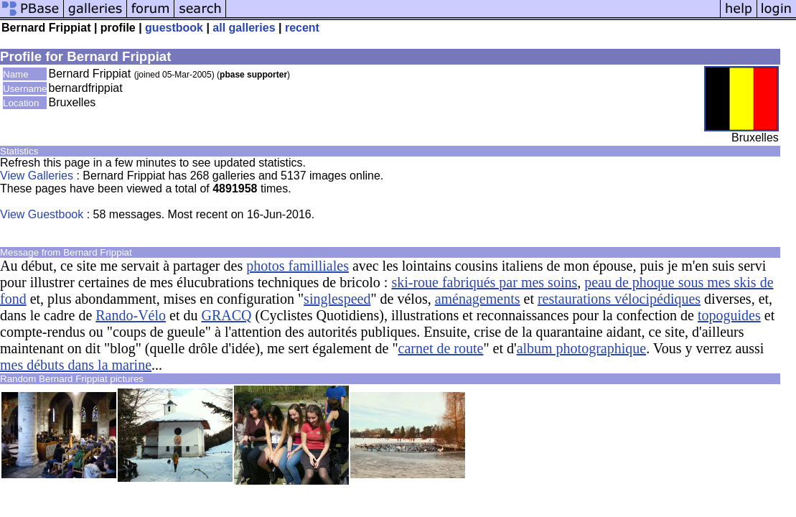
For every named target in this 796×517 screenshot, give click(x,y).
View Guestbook (41, 214)
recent (302, 28)
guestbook (174, 28)
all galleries (243, 28)
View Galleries (36, 175)
